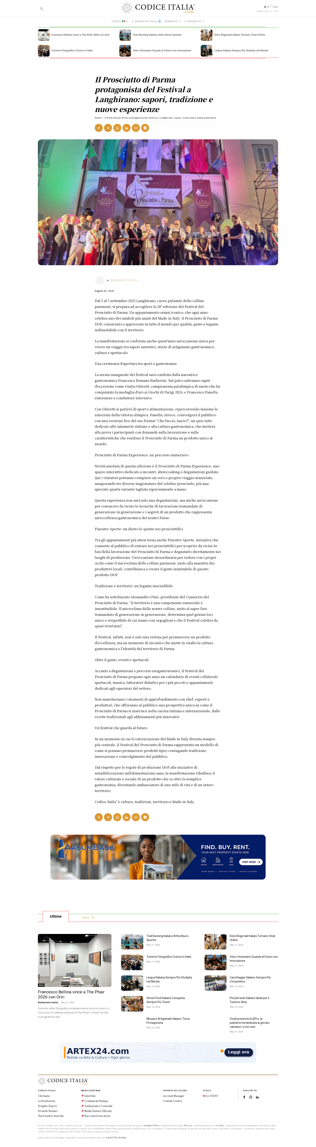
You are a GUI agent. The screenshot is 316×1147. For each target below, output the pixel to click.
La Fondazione (46, 1100)
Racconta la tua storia (95, 1115)
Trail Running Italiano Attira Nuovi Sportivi (157, 34)
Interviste (88, 1095)
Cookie (220, 1125)
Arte (41, 985)
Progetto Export (47, 1106)
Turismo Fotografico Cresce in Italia (72, 50)
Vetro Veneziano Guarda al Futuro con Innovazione (162, 50)
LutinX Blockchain (116, 1137)
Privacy (188, 1125)
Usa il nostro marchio (51, 1115)
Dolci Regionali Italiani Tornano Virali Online (239, 34)
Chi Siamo (44, 1095)
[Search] (88, 918)
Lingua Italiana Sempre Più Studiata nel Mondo (241, 50)
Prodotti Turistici (47, 1111)
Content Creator (172, 1100)
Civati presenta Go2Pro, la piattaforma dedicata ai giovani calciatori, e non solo (249, 1022)
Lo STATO (210, 1095)
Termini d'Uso (151, 1125)
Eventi (98, 117)
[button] (41, 8)
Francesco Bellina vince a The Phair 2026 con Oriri (81, 34)
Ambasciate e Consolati (96, 1106)
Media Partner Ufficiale (96, 1111)
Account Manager (173, 1095)
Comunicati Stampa (94, 1100)
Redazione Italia (123, 280)
